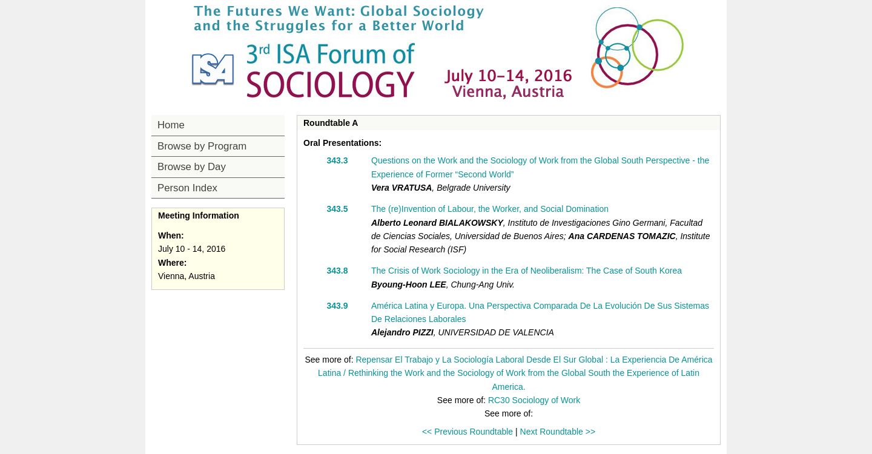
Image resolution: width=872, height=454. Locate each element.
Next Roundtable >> (558, 431)
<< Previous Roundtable (467, 431)
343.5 (337, 209)
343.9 (337, 306)
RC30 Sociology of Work (534, 400)
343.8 (337, 270)
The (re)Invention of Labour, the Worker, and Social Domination (490, 209)
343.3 (337, 160)
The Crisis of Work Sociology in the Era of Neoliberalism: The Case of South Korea (526, 270)
